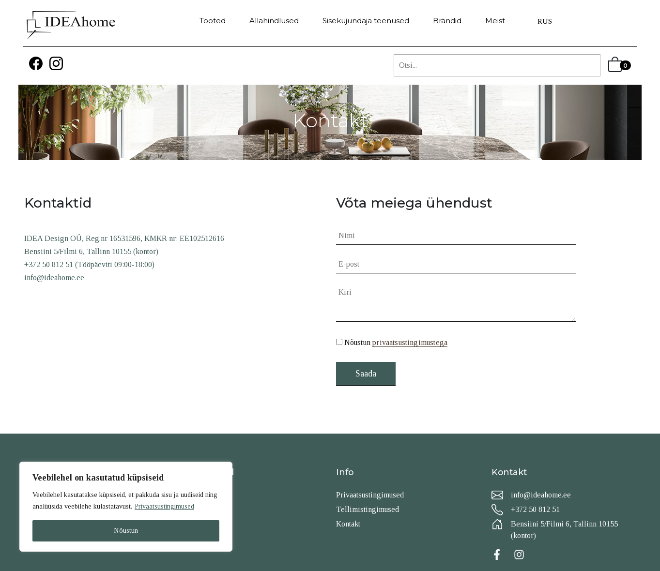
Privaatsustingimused (164, 506)
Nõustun (126, 530)
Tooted (213, 20)
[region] (125, 507)
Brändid (447, 20)
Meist (495, 20)
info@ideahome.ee (541, 495)
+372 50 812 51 (535, 509)
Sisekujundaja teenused (365, 20)
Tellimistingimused (367, 509)
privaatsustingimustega (409, 342)
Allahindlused (274, 20)
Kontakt (348, 524)
